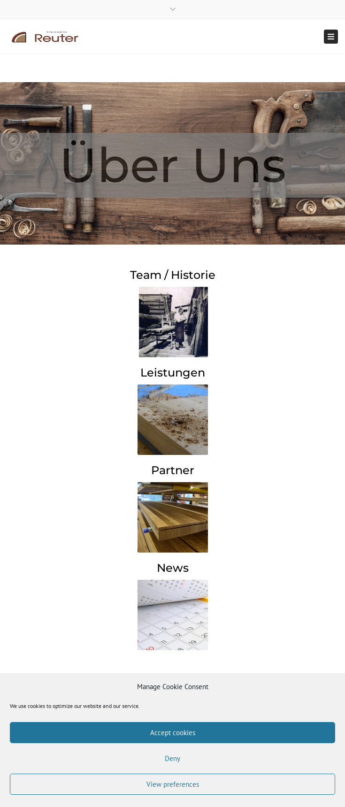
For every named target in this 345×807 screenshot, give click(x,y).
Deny (172, 758)
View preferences (172, 784)
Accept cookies (172, 732)
